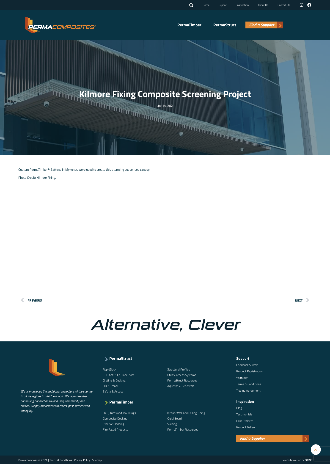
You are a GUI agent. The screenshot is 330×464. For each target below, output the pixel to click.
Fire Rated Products (115, 429)
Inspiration (243, 5)
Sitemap (97, 459)
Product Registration (249, 370)
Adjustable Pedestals (180, 385)
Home (206, 5)
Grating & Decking (114, 380)
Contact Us (284, 5)
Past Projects (244, 420)
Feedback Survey (247, 364)
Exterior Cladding (113, 423)
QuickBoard (174, 418)
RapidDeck (109, 369)
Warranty (242, 377)
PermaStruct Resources (182, 380)
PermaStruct (224, 24)
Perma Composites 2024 (32, 459)
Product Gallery (246, 426)
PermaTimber (189, 24)
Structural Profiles (178, 369)
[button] (192, 5)
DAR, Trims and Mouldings (119, 412)
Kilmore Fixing (45, 177)
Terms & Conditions (248, 383)
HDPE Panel (110, 385)
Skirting (172, 423)
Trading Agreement (248, 390)
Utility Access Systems (181, 374)
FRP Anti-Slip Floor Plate (119, 374)
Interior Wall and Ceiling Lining (186, 412)
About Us (263, 5)
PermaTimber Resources (182, 429)
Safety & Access (113, 391)
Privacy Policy (82, 459)
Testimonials (244, 414)
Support (223, 5)
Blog (239, 407)
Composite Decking (115, 418)
